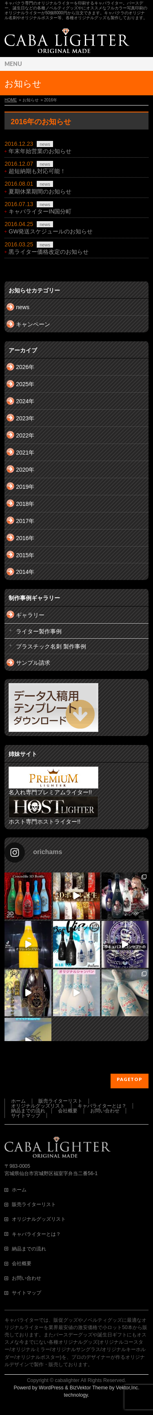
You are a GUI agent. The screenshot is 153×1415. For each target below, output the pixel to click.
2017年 (25, 521)
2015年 (25, 555)
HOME (10, 100)
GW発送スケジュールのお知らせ (51, 231)
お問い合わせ (105, 1111)
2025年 (25, 384)
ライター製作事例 (39, 631)
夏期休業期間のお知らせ (40, 191)
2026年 (25, 367)
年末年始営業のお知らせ (40, 151)
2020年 (25, 469)
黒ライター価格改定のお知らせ (49, 251)
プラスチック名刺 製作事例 (51, 646)
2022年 (25, 435)
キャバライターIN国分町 (40, 211)
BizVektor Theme (89, 1388)
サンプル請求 (33, 662)
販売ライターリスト (60, 1101)
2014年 (25, 572)
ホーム (18, 1101)
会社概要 (68, 1111)
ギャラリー (30, 615)
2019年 (25, 486)
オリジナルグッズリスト (38, 1106)
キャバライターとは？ (102, 1106)
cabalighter (67, 1380)
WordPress (51, 1388)
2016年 (25, 538)
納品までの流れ (28, 1111)
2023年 (25, 418)
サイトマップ (25, 1115)
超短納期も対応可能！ (37, 171)
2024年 (25, 401)
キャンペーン (33, 324)
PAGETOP (129, 1079)
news (45, 144)
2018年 (25, 504)
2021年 (25, 452)
